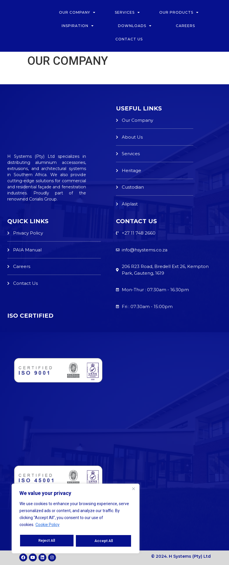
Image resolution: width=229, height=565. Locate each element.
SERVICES (127, 12)
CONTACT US (129, 39)
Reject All (47, 541)
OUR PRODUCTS (179, 12)
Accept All (103, 541)
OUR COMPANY (77, 12)
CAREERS (186, 26)
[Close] (133, 490)
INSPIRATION (78, 26)
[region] (75, 519)
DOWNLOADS (135, 26)
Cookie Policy (47, 526)
